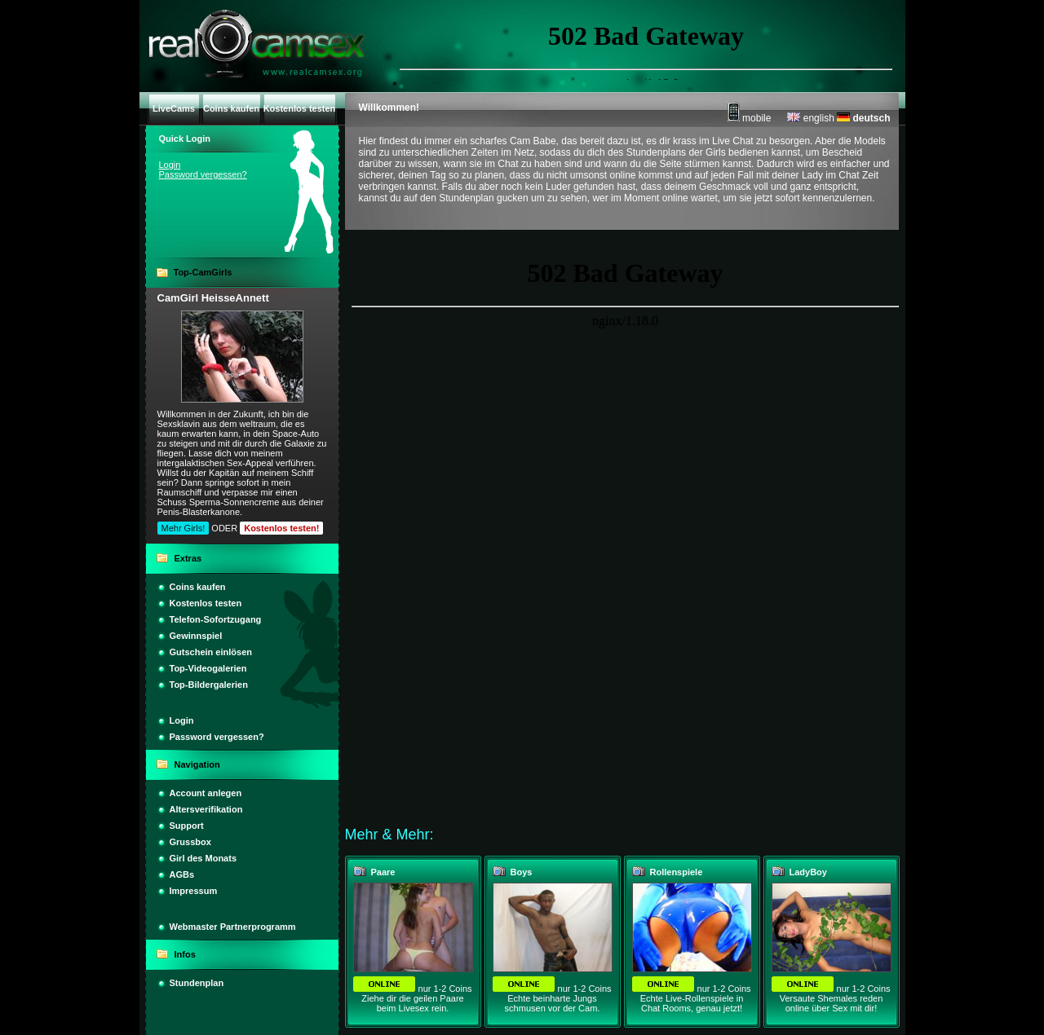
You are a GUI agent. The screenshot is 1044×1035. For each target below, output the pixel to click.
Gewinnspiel (196, 636)
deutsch (863, 118)
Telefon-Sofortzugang (216, 619)
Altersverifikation (206, 809)
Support (187, 825)
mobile (750, 118)
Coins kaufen (198, 587)
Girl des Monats (203, 858)
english (810, 118)
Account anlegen (206, 793)
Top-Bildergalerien (209, 684)
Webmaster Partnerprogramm (233, 927)
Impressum (194, 891)
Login (170, 165)
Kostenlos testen (206, 603)
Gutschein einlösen (211, 652)
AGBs (182, 874)
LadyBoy (808, 872)
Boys (522, 872)
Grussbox (190, 842)
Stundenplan (197, 983)
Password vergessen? (203, 174)
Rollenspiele (676, 872)
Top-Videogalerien (208, 668)
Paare (383, 872)
